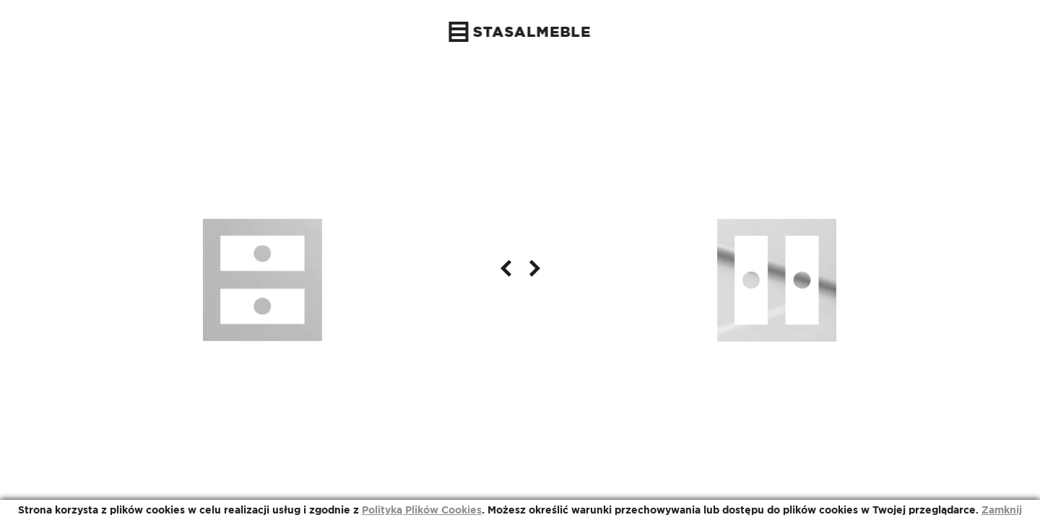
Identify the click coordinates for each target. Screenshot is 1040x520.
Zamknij (1002, 510)
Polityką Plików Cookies (422, 510)
